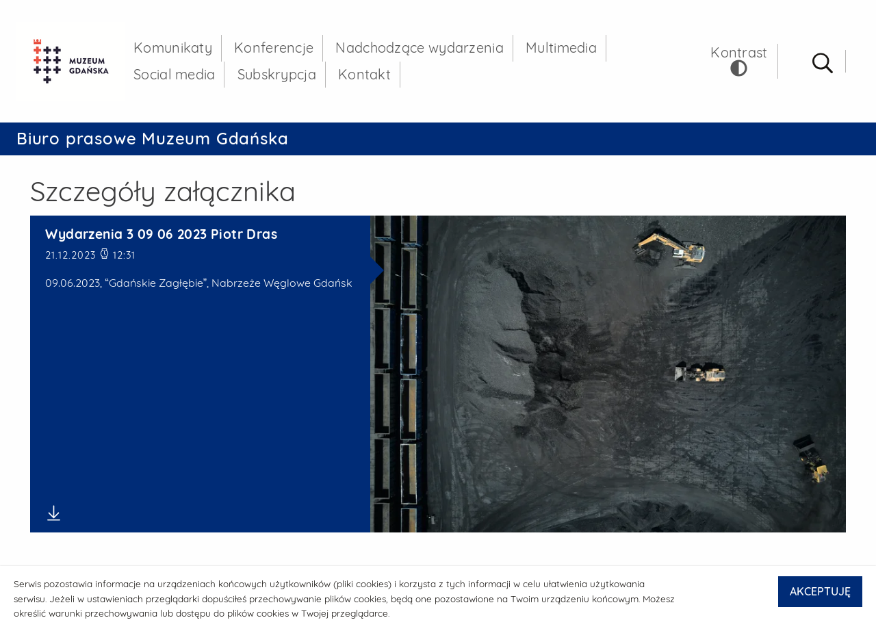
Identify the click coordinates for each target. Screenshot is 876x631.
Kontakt (364, 74)
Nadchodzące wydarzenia (419, 47)
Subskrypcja (276, 74)
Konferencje (273, 47)
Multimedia (561, 47)
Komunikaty (172, 47)
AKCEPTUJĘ (820, 591)
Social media (174, 74)
